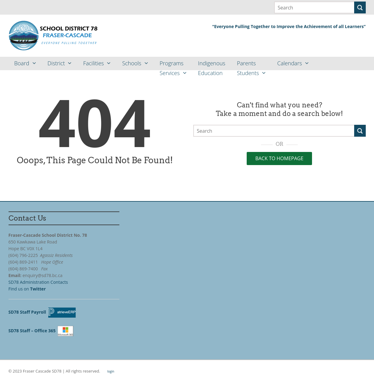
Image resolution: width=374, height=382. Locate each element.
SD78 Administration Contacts (38, 282)
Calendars (289, 63)
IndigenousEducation (211, 64)
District (56, 63)
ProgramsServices (171, 64)
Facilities (93, 63)
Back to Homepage (279, 158)
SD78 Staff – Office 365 (33, 330)
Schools (131, 63)
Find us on (28, 289)
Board (21, 63)
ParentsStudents (248, 64)
